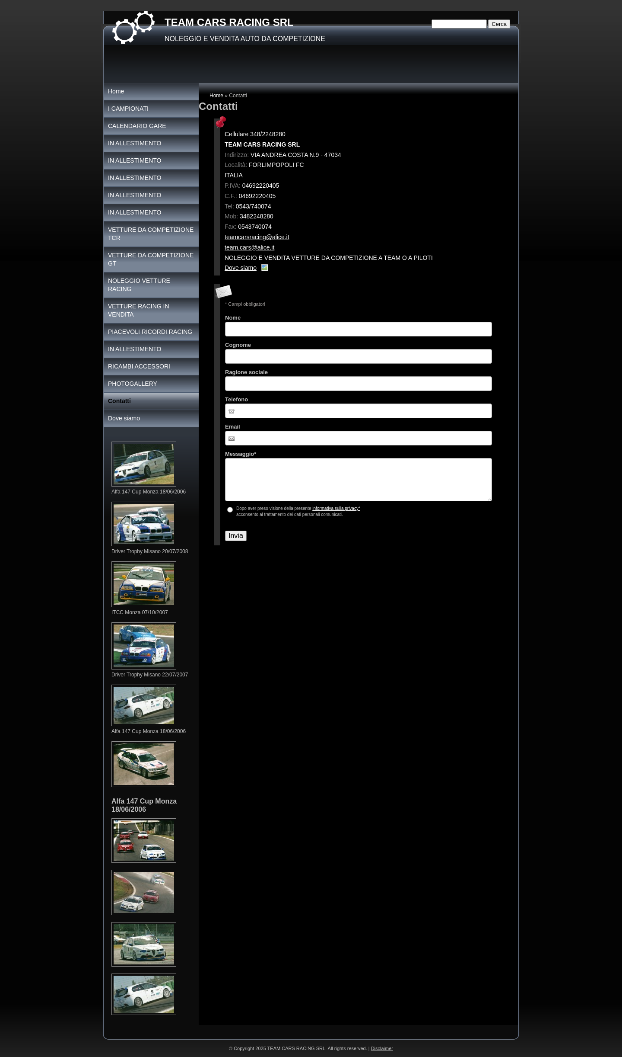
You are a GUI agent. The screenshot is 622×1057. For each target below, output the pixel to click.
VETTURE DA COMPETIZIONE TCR (151, 233)
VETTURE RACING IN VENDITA (138, 310)
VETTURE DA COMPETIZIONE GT (151, 259)
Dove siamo (241, 267)
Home (216, 96)
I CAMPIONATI (128, 108)
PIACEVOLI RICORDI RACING (150, 331)
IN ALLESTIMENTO (134, 143)
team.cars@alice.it (249, 247)
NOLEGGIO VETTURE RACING (139, 284)
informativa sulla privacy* (336, 508)
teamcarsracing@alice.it (257, 237)
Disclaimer (382, 1048)
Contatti (119, 400)
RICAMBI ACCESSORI (139, 366)
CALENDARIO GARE (137, 125)
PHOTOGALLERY (132, 383)
